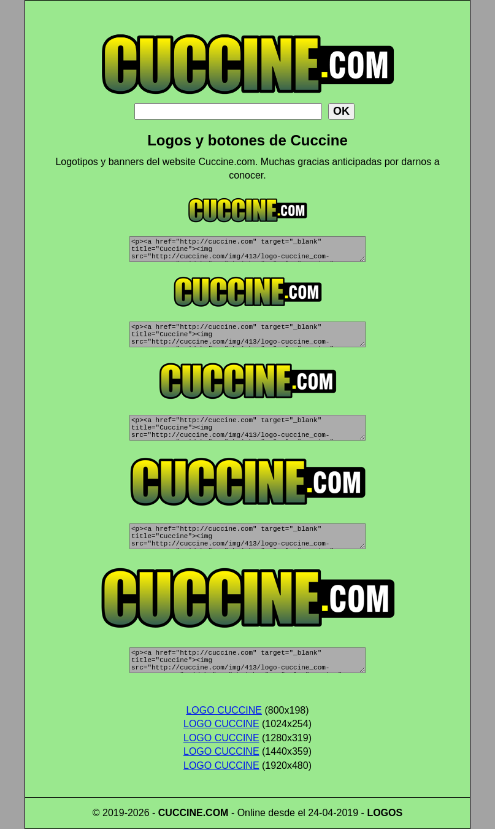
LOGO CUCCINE (224, 710)
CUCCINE (180, 813)
